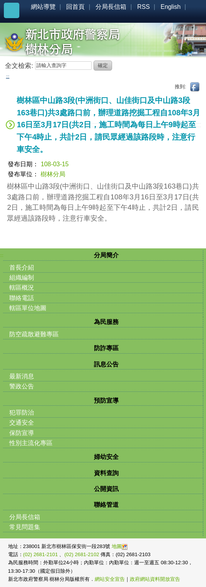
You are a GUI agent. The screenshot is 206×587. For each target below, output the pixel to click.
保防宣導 (21, 433)
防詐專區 (106, 348)
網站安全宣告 (110, 579)
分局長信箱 (110, 6)
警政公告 (21, 386)
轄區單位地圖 (27, 308)
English (170, 6)
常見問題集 (24, 527)
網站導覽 (43, 6)
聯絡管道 (106, 504)
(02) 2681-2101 (41, 554)
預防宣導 (106, 400)
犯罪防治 (21, 412)
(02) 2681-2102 (82, 554)
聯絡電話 (21, 298)
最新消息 (21, 376)
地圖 (120, 546)
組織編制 (21, 277)
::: (7, 76)
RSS (143, 6)
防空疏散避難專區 (34, 334)
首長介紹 (21, 267)
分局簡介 (106, 255)
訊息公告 (106, 364)
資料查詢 (106, 473)
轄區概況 (21, 287)
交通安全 (21, 422)
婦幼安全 (106, 457)
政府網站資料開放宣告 (155, 579)
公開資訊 (106, 489)
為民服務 (106, 322)
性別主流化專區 (31, 443)
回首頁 (75, 6)
